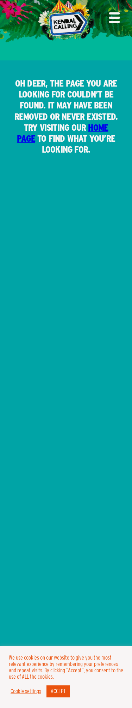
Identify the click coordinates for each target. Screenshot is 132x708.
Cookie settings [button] (26, 691)
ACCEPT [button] (58, 691)
